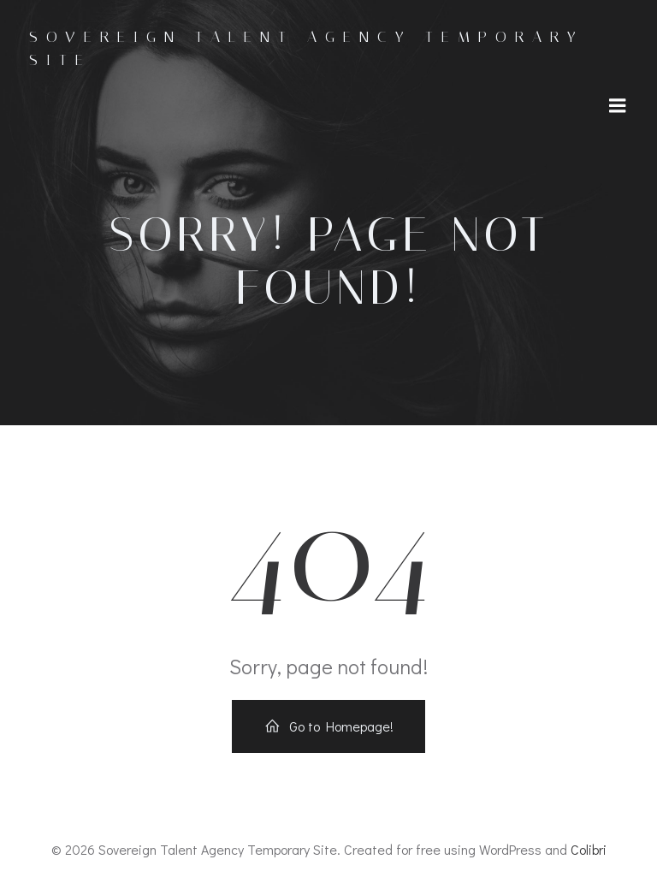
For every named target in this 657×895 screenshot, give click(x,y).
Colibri (589, 849)
